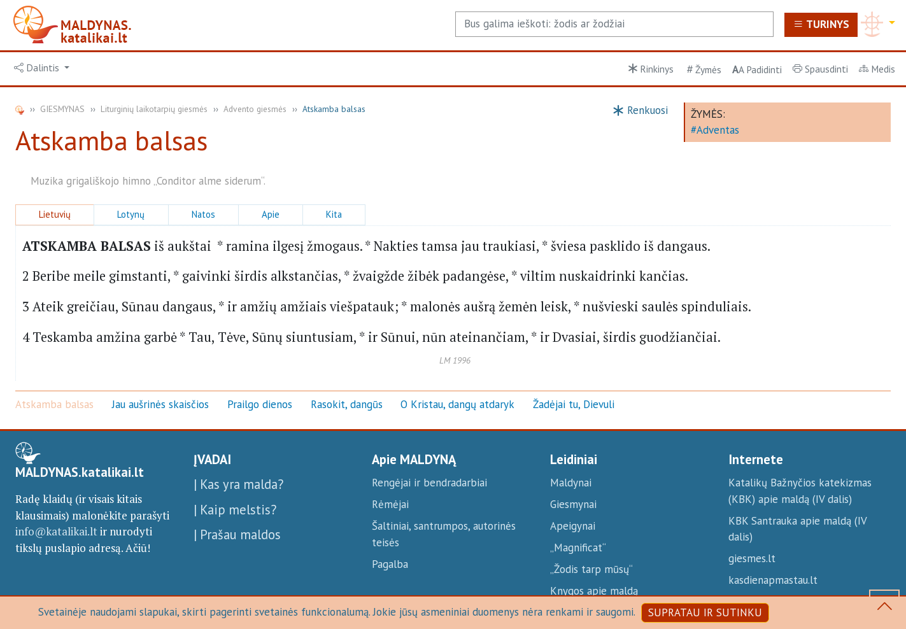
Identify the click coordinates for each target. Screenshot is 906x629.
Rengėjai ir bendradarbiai (429, 483)
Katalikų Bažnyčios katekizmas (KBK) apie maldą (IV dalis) (800, 491)
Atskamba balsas (54, 404)
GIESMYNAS (62, 109)
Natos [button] (203, 214)
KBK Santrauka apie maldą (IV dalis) (797, 529)
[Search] (614, 24)
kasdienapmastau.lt (773, 580)
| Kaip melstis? (235, 509)
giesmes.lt (751, 558)
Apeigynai (572, 526)
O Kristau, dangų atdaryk (457, 404)
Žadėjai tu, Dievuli (573, 404)
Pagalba (390, 564)
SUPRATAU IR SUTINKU (705, 612)
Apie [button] (271, 214)
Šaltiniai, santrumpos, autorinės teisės (444, 534)
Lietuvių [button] (55, 214)
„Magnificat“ (578, 548)
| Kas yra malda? (238, 484)
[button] (42, 68)
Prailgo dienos (259, 404)
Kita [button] (334, 214)
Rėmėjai (390, 504)
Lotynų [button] (131, 214)
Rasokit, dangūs (347, 404)
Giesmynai (573, 504)
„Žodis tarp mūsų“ (591, 569)
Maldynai (570, 483)
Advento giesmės (255, 109)
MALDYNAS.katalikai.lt (79, 472)
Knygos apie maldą (594, 591)
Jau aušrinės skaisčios (160, 404)
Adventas (718, 130)
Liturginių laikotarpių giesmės (154, 109)
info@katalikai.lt (56, 531)
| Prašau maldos (237, 534)
